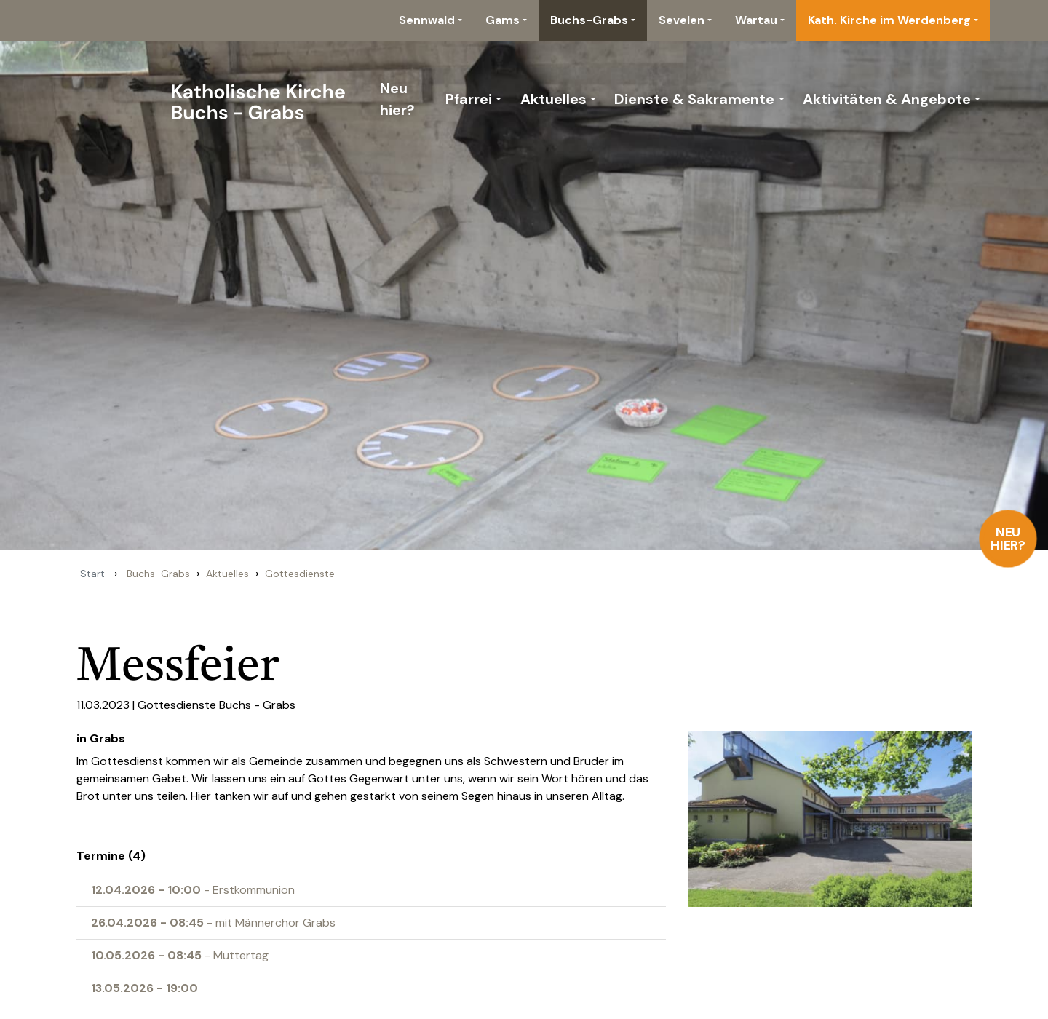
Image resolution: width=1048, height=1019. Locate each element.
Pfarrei (468, 99)
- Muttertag (180, 955)
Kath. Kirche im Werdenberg (889, 20)
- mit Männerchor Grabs (213, 922)
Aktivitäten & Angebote (887, 99)
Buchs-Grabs (589, 20)
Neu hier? (1008, 538)
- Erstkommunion (193, 889)
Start (92, 573)
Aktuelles (553, 99)
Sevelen (681, 20)
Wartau (756, 20)
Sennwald (427, 20)
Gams (502, 20)
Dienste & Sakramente (694, 99)
